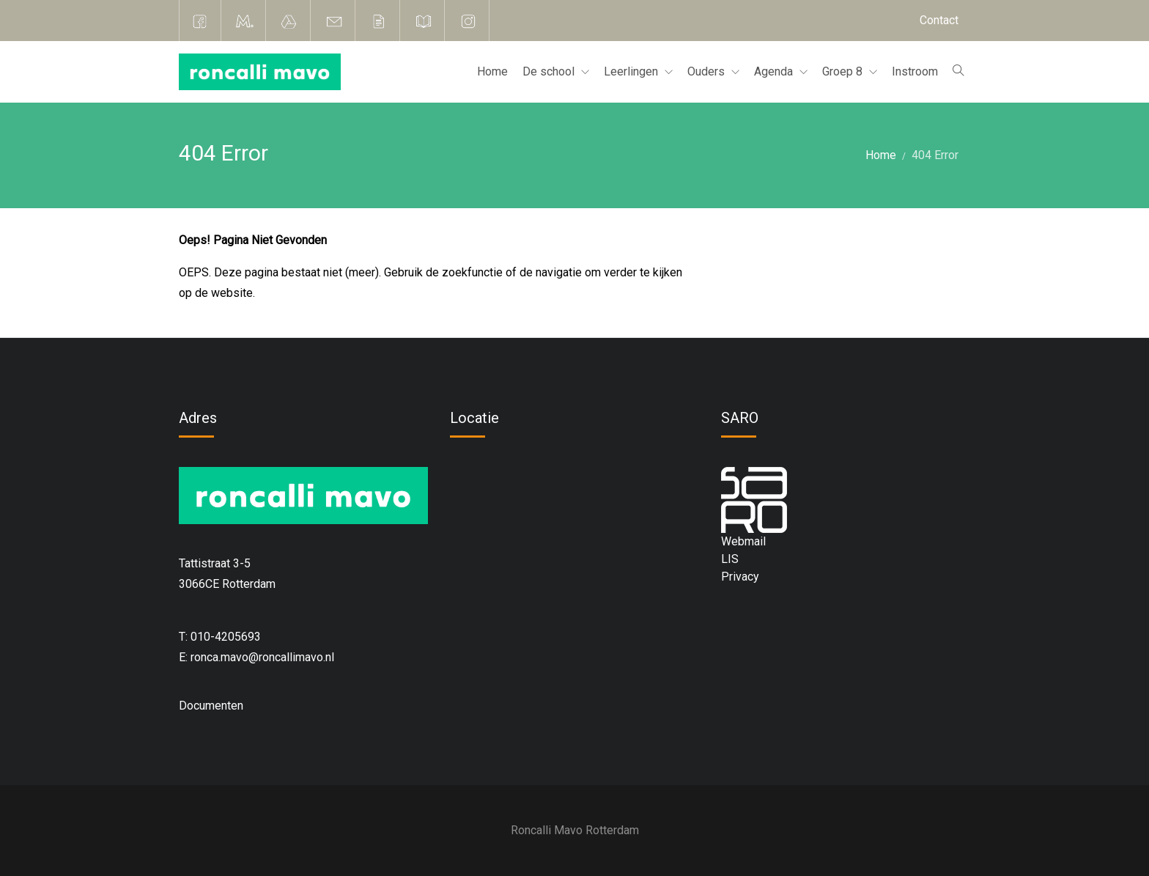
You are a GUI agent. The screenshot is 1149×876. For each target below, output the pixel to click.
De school (549, 71)
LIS (730, 559)
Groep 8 (843, 71)
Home (492, 71)
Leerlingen (632, 71)
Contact (939, 20)
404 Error (935, 155)
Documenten (211, 706)
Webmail (743, 541)
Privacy (740, 577)
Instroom (915, 71)
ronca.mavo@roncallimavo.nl (262, 657)
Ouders (707, 71)
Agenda (775, 71)
